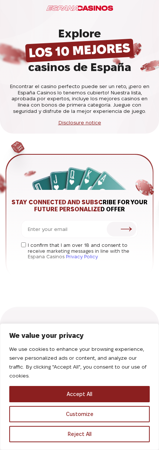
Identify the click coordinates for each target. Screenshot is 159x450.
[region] (79, 386)
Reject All (79, 434)
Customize (79, 414)
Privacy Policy (82, 256)
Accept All (79, 394)
